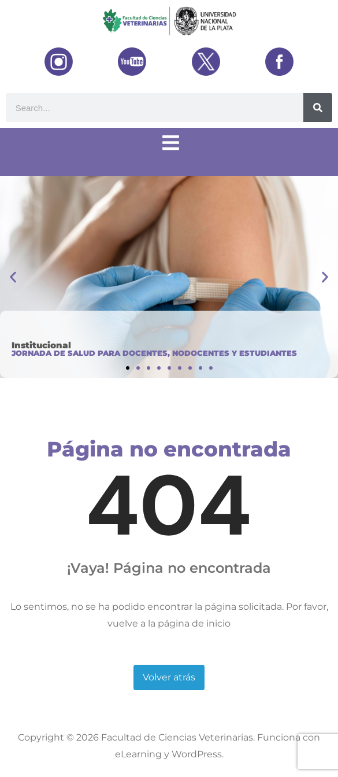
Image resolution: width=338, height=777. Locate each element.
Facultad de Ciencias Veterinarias (177, 737)
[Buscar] (317, 107)
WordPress (197, 754)
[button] (13, 277)
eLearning (138, 754)
